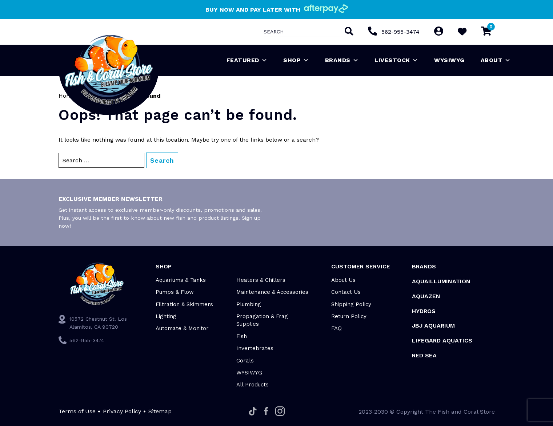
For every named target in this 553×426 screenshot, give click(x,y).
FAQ (336, 328)
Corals (245, 360)
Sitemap (160, 411)
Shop (296, 60)
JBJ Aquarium (433, 325)
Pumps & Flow (175, 292)
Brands (342, 60)
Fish (241, 336)
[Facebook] (266, 411)
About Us (343, 280)
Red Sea (424, 355)
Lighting (166, 316)
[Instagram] (280, 411)
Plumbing (248, 304)
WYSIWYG (449, 60)
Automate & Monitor (182, 328)
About (496, 60)
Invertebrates (254, 348)
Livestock (396, 60)
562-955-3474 (400, 31)
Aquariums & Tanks (181, 280)
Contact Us (346, 292)
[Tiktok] (253, 412)
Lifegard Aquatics (442, 340)
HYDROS (424, 311)
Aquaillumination (441, 281)
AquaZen (426, 296)
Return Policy (348, 316)
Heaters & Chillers (260, 280)
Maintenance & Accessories (272, 292)
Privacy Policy (122, 411)
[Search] (348, 32)
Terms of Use (77, 411)
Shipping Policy (351, 304)
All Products (252, 384)
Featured (247, 60)
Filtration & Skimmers (184, 304)
